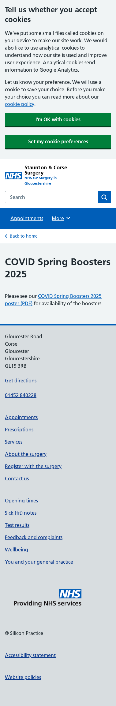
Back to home (24, 236)
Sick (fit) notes (20, 513)
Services (13, 442)
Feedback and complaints (33, 537)
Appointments (26, 218)
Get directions (20, 380)
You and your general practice (39, 562)
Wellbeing (16, 549)
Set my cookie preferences (58, 141)
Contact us (17, 478)
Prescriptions (19, 429)
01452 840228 (20, 395)
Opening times (21, 501)
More (61, 218)
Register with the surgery (33, 466)
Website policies (23, 677)
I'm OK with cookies (58, 119)
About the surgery (26, 454)
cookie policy (19, 104)
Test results (17, 525)
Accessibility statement (30, 655)
